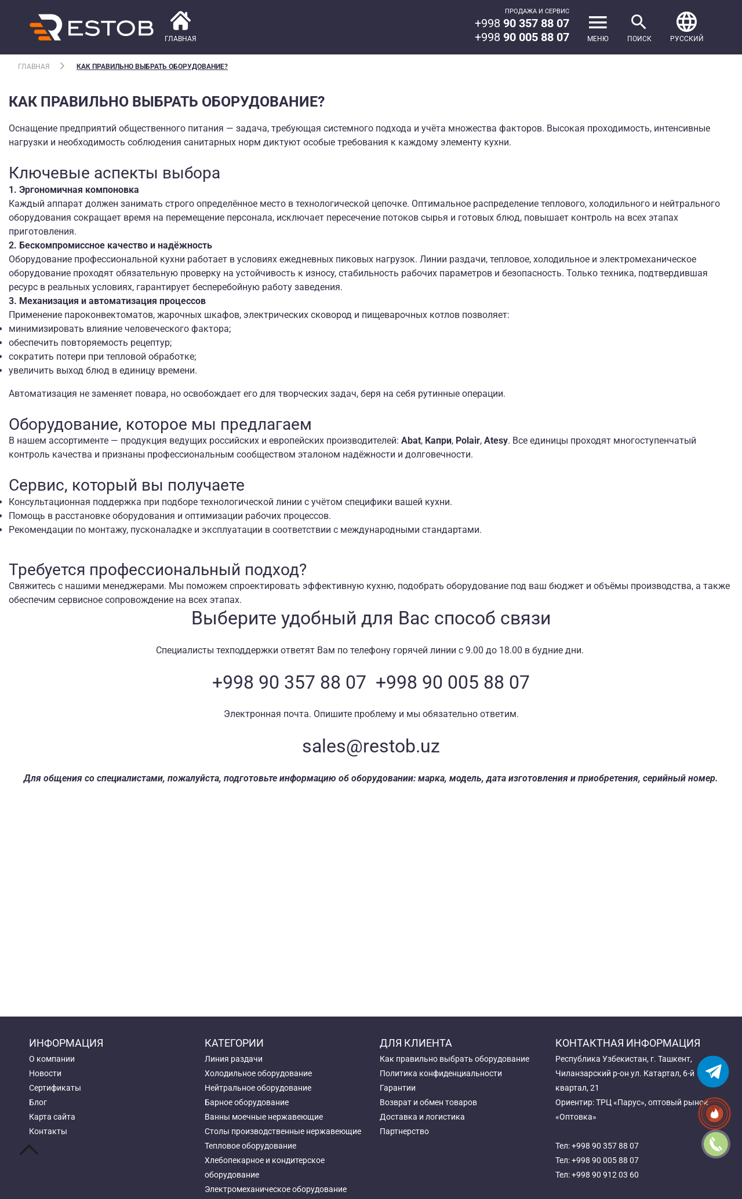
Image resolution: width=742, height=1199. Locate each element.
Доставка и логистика (422, 1116)
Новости (45, 1073)
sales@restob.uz (371, 746)
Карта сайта (52, 1116)
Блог (38, 1102)
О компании (52, 1058)
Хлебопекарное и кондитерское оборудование (265, 1167)
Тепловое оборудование (250, 1145)
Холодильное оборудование (258, 1073)
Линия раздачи (234, 1058)
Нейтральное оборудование (258, 1087)
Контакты (48, 1131)
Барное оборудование (247, 1102)
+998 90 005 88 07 (453, 682)
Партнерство (404, 1131)
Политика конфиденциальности (441, 1073)
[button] (687, 27)
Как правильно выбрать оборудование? (152, 67)
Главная (34, 67)
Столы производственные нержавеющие (283, 1131)
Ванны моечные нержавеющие (264, 1116)
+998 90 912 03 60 (605, 1174)
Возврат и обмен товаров (428, 1102)
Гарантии (398, 1087)
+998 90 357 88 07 (289, 682)
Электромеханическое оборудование (276, 1189)
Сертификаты (55, 1087)
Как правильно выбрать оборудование (454, 1058)
